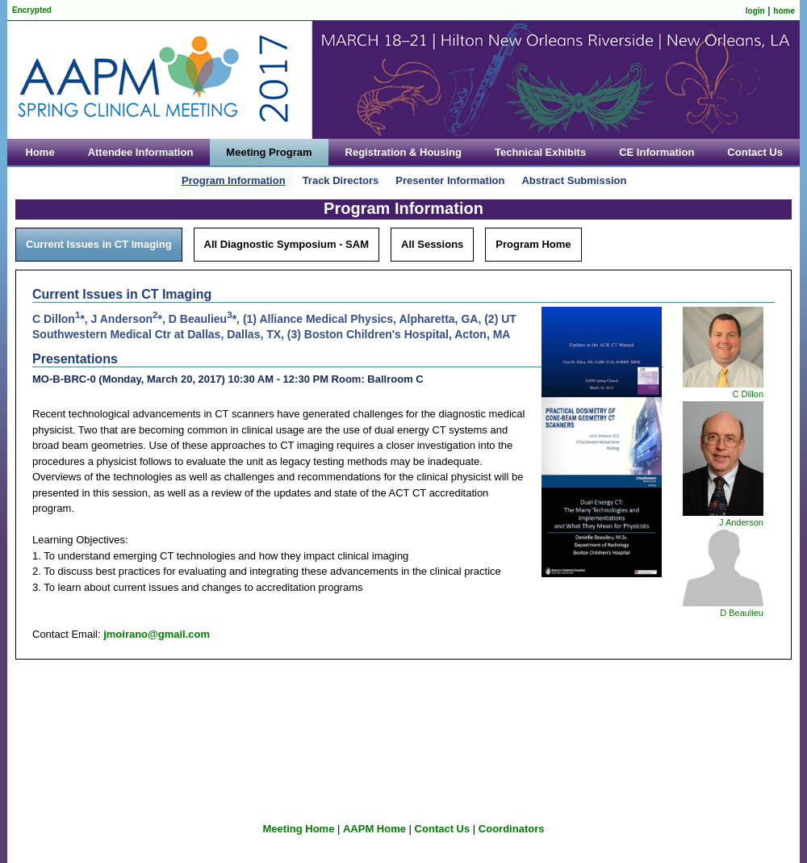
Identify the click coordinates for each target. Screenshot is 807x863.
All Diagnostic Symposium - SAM (286, 244)
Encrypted (32, 10)
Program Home (533, 244)
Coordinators (512, 829)
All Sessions (432, 244)
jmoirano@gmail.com (156, 634)
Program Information (234, 180)
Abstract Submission (573, 180)
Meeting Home (299, 829)
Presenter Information (449, 180)
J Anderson (741, 522)
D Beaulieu (741, 613)
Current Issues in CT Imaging (99, 244)
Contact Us (442, 829)
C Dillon (747, 394)
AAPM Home (374, 829)
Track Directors (341, 180)
